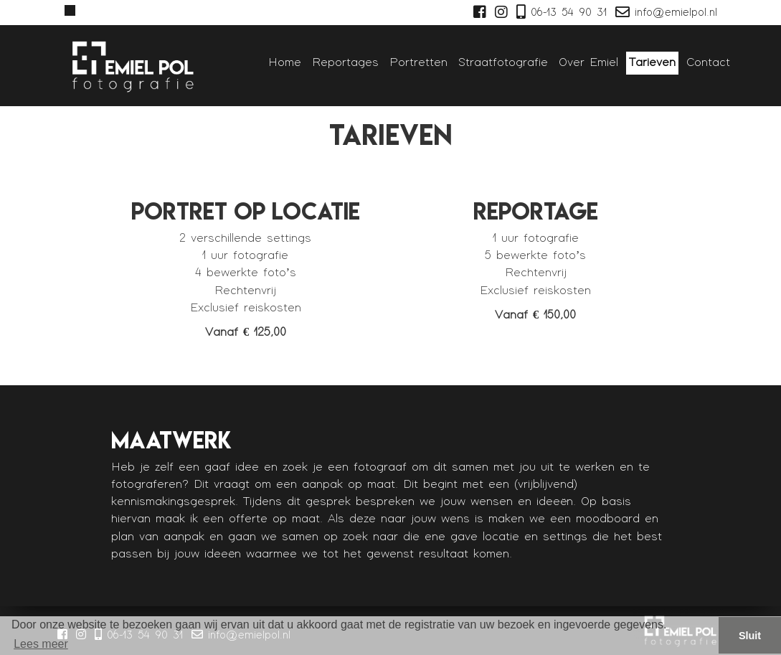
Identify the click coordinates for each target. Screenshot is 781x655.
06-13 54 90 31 (560, 12)
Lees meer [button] (41, 644)
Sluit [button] (750, 635)
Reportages (345, 63)
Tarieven (652, 63)
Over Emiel (588, 63)
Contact (708, 63)
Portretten (418, 63)
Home (284, 63)
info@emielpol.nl (664, 12)
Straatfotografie (503, 63)
